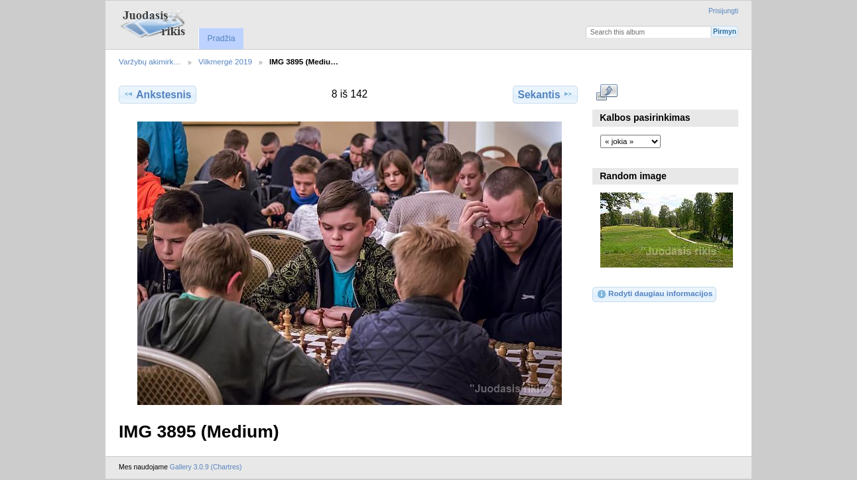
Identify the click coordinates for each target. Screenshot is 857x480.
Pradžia (221, 38)
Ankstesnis (157, 94)
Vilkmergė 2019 (225, 61)
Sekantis (544, 94)
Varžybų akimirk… (150, 61)
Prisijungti (723, 11)
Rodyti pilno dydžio (607, 93)
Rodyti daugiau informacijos (654, 294)
